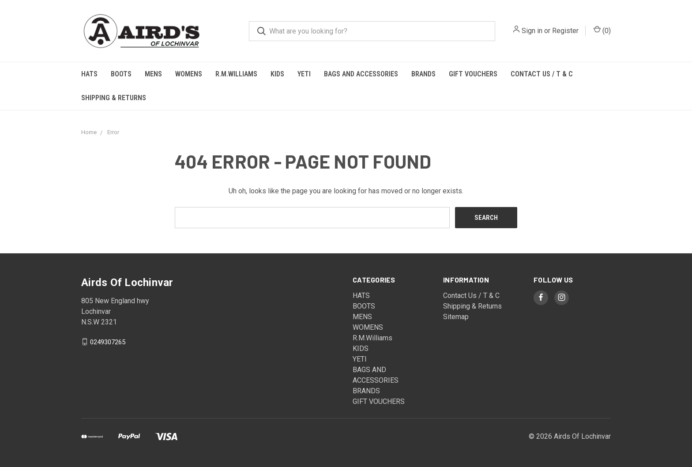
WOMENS (188, 74)
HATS (89, 74)
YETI (304, 74)
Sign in (532, 30)
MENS (153, 74)
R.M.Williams (236, 74)
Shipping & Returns (113, 98)
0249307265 (107, 342)
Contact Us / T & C (542, 74)
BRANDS (423, 74)
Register (565, 30)
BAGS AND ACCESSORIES (361, 74)
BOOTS (121, 74)
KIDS (277, 74)
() (602, 30)
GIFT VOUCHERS (473, 74)
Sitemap (456, 317)
